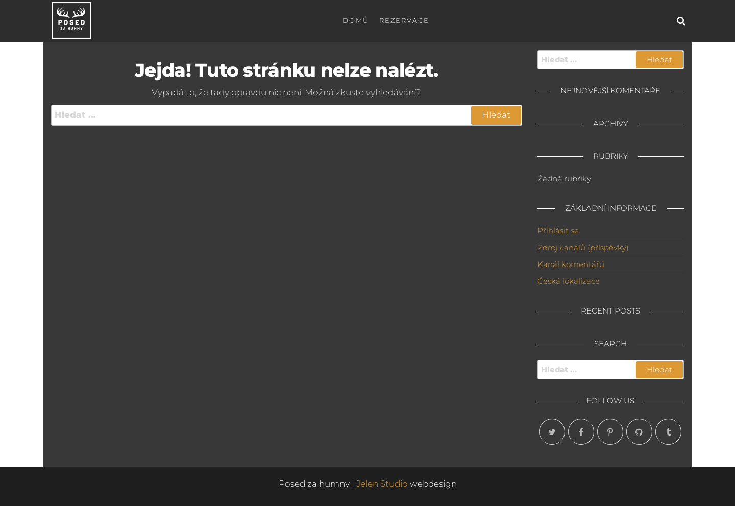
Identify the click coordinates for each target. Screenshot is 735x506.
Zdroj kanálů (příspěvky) (583, 247)
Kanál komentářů (570, 264)
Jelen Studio (382, 483)
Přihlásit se (558, 230)
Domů (355, 20)
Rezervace (404, 20)
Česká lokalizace (568, 281)
